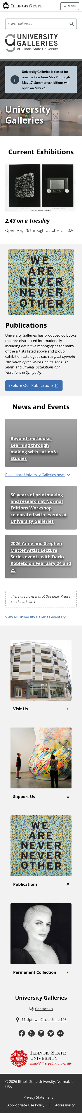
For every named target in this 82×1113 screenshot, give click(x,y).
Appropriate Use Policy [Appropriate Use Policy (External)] (25, 1105)
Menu (72, 6)
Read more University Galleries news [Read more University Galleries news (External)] (35, 474)
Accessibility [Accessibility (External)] (65, 1105)
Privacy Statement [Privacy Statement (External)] (38, 1097)
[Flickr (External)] (60, 1033)
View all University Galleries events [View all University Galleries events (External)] (33, 617)
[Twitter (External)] (31, 1033)
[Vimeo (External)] (51, 1033)
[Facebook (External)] (22, 1033)
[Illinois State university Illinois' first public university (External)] (41, 1058)
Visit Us (20, 708)
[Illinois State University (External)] (22, 5)
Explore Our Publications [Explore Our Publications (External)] (31, 385)
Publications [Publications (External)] (25, 884)
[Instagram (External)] (41, 1033)
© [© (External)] (6, 1081)
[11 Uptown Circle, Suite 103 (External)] (40, 1019)
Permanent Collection (34, 972)
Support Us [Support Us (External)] (24, 796)
